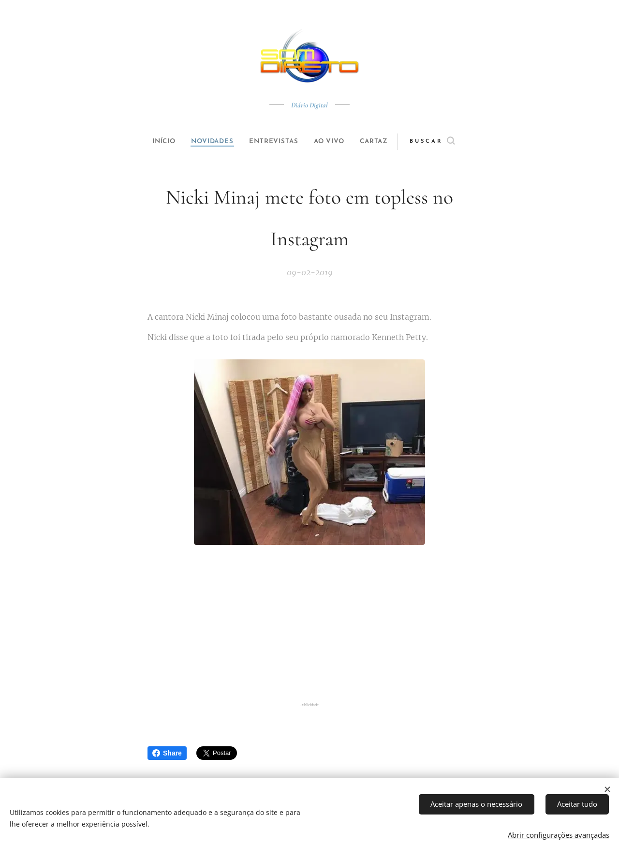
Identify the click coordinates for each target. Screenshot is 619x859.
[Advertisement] (309, 625)
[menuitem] (156, 142)
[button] (448, 142)
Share (167, 753)
